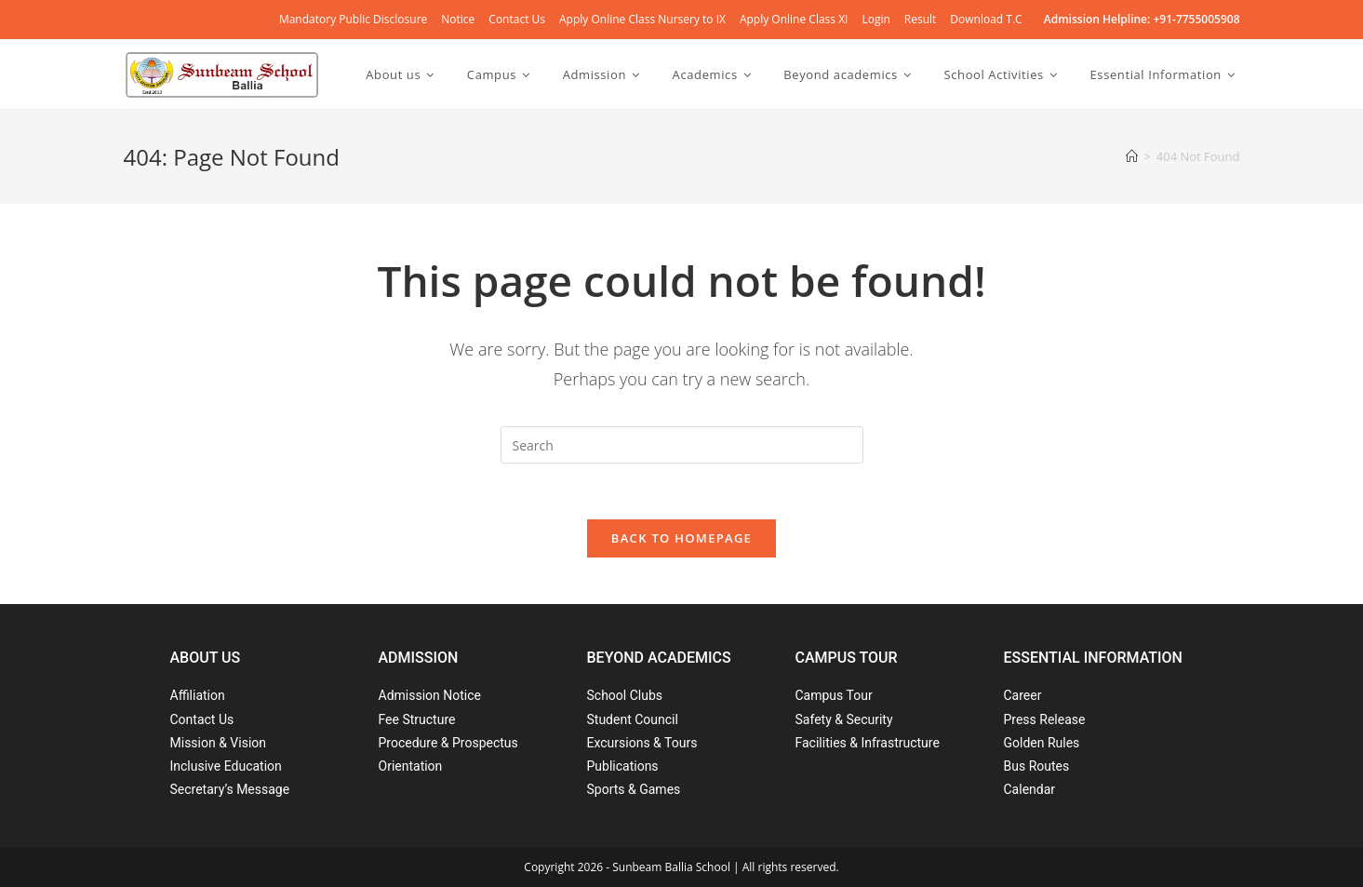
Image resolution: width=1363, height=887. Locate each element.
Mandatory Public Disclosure (353, 19)
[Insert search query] (682, 445)
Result (920, 19)
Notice (457, 19)
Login (875, 19)
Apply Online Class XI (794, 19)
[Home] (1132, 156)
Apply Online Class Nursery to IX (642, 19)
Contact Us (516, 19)
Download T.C (986, 19)
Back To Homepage (681, 538)
